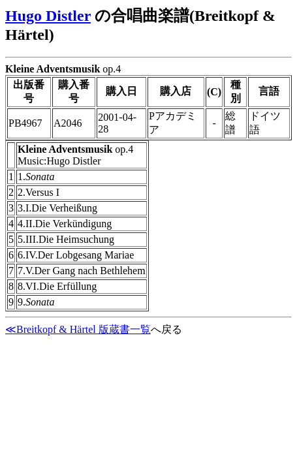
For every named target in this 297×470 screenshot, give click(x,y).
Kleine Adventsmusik (52, 68)
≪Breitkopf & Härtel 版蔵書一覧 (78, 329)
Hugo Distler (48, 15)
